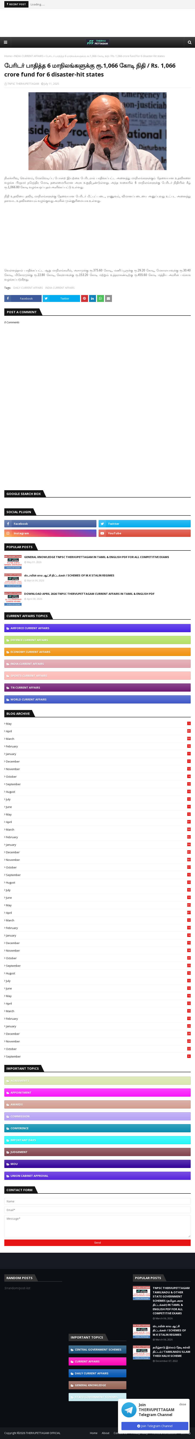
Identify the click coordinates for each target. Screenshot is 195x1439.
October (98, 777)
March (98, 739)
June (98, 807)
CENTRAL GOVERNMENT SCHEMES (98, 1349)
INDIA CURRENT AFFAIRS (28, 56)
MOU (14, 1164)
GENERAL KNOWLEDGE (90, 1385)
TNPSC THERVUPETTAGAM (23, 84)
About (105, 1433)
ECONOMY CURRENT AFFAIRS (30, 652)
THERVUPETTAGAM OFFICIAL (43, 1433)
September (98, 784)
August (98, 792)
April (98, 731)
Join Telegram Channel (155, 1426)
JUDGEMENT (19, 1152)
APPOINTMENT (21, 1092)
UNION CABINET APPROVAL (29, 1176)
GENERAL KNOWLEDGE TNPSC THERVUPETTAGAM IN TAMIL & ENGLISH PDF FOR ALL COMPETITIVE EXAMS (96, 557)
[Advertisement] (97, 23)
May (98, 724)
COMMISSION (20, 1116)
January (98, 754)
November (98, 769)
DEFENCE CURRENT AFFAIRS (29, 640)
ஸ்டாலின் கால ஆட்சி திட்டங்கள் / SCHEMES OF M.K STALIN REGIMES (69, 575)
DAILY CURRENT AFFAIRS (28, 288)
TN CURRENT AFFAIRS (25, 687)
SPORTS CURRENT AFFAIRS (29, 676)
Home (8, 56)
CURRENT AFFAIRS (87, 1361)
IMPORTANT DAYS (23, 1140)
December (98, 761)
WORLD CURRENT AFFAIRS (29, 699)
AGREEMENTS (20, 1081)
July (98, 799)
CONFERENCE (19, 1128)
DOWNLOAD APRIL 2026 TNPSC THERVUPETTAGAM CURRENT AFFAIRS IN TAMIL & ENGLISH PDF (89, 594)
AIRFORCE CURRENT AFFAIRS (30, 628)
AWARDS (17, 1104)
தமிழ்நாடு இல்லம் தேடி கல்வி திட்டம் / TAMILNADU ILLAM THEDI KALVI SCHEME (171, 1351)
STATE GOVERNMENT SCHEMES (96, 1397)
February (98, 746)
